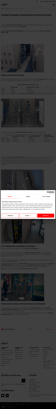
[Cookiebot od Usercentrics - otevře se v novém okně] (48, 192)
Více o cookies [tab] (46, 196)
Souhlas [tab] (10, 196)
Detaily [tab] (28, 196)
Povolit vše (46, 215)
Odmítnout (10, 215)
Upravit (28, 215)
